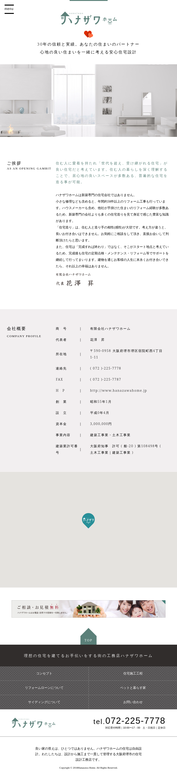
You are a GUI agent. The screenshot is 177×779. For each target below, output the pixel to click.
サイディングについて (44, 702)
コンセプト (44, 673)
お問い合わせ (133, 702)
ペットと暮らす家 (133, 688)
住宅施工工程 (133, 673)
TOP (88, 640)
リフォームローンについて (44, 688)
